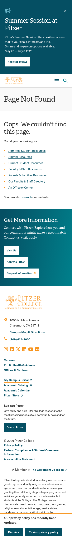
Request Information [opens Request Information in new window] (19, 273)
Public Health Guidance (19, 365)
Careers (9, 360)
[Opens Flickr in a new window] (37, 349)
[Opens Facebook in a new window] (12, 349)
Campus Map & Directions (27, 332)
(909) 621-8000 (20, 339)
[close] (65, 11)
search (27, 197)
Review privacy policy (44, 532)
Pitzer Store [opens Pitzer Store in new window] (12, 395)
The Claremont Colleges (47, 470)
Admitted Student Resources (27, 151)
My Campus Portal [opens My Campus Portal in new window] (16, 380)
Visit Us (11, 250)
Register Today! (17, 61)
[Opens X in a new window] (18, 349)
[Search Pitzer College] (65, 80)
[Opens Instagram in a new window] (6, 349)
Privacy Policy (13, 445)
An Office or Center (20, 187)
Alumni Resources (20, 157)
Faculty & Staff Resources (24, 169)
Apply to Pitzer (16, 262)
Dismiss (13, 532)
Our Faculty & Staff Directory (26, 181)
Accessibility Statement (19, 459)
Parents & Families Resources (27, 175)
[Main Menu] (57, 80)
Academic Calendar (17, 390)
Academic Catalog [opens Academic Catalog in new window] (16, 385)
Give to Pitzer (15, 427)
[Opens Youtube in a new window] (30, 349)
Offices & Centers (16, 370)
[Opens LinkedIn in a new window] (24, 349)
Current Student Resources (25, 163)
